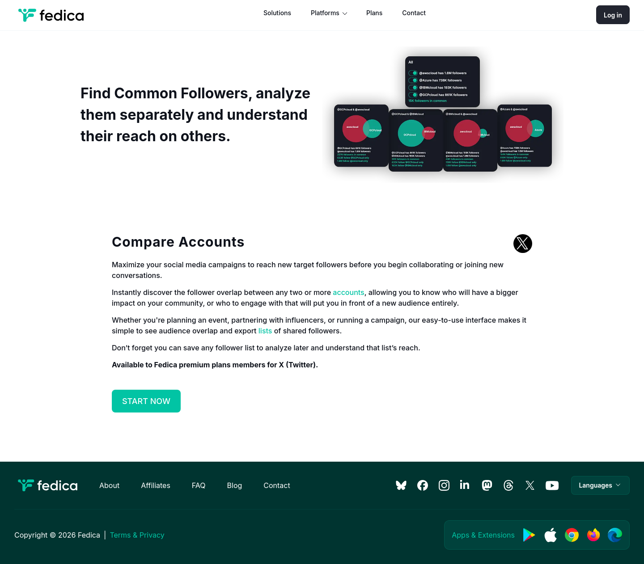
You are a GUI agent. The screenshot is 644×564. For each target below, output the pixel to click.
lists (265, 330)
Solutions (277, 13)
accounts (348, 292)
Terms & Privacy (137, 534)
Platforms (325, 13)
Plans (374, 13)
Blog (234, 485)
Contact (414, 13)
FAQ (199, 485)
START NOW (146, 401)
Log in (613, 15)
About (109, 485)
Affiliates (155, 485)
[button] (600, 485)
